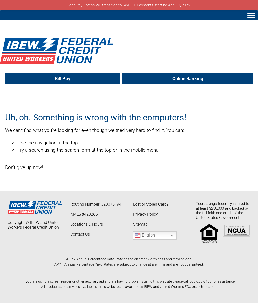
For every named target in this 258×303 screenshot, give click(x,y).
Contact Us (80, 234)
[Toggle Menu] (251, 15)
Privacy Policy (145, 214)
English (145, 235)
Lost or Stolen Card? (150, 204)
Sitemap (140, 224)
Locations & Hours (86, 224)
